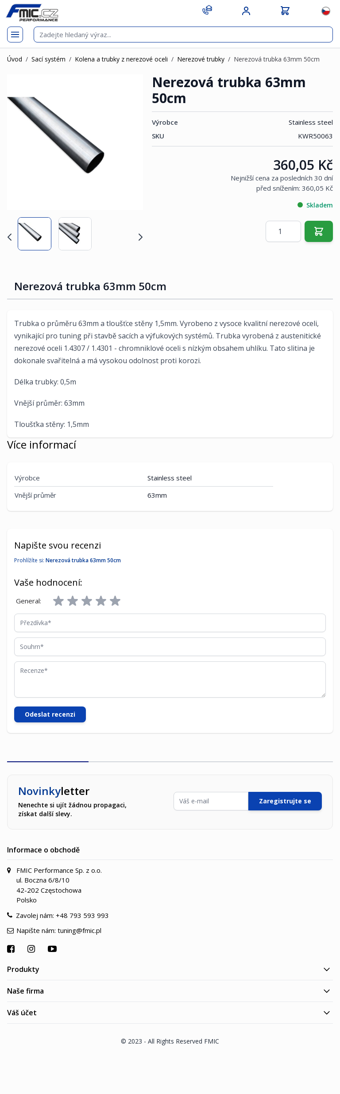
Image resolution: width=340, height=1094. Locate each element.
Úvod (14, 59)
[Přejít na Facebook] (12, 949)
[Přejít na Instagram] (32, 949)
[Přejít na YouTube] (53, 949)
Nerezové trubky (200, 59)
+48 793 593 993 (82, 915)
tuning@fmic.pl (79, 930)
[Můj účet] (246, 11)
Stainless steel (311, 122)
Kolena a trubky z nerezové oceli (121, 59)
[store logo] (31, 13)
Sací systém (48, 59)
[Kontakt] (207, 9)
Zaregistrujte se (285, 801)
